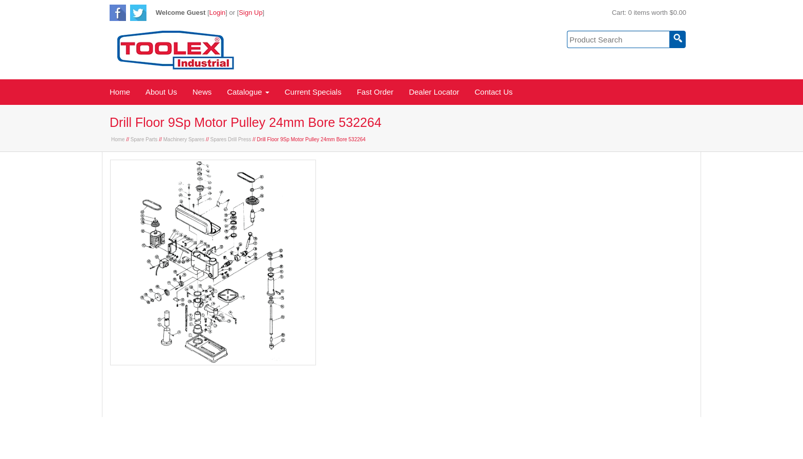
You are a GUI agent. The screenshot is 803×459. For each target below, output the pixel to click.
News (202, 92)
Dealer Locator (434, 92)
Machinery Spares (184, 139)
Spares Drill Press (230, 139)
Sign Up (250, 12)
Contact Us (494, 92)
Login (217, 12)
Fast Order (375, 92)
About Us (161, 92)
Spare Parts (144, 139)
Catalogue (248, 92)
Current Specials (313, 92)
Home (120, 92)
